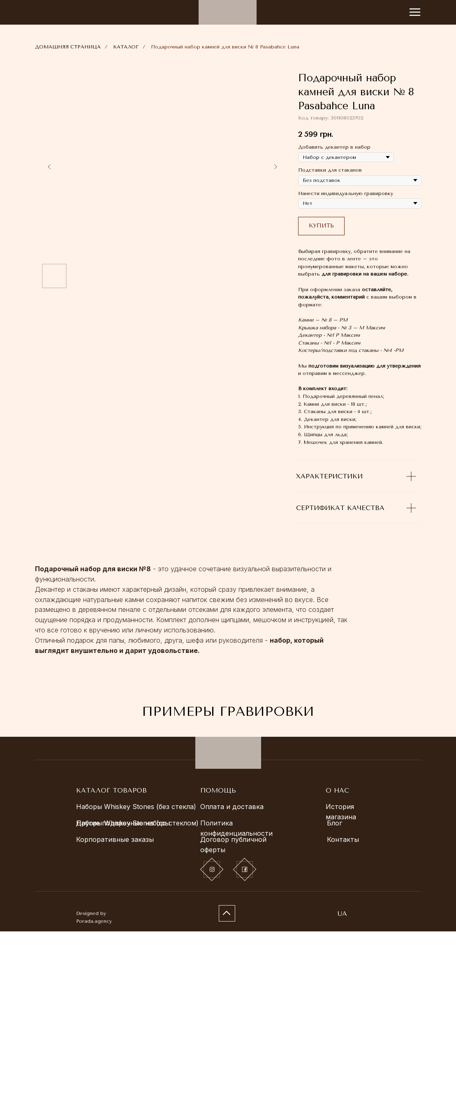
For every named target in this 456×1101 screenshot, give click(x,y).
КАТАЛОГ (126, 47)
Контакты (343, 1009)
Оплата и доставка (232, 976)
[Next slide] (275, 167)
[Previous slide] (49, 167)
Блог (334, 992)
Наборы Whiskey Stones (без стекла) (136, 976)
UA (342, 1083)
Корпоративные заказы (115, 1009)
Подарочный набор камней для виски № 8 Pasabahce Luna (225, 47)
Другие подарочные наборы (123, 992)
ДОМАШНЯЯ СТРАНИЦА (68, 47)
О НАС (337, 960)
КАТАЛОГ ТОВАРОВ (111, 960)
